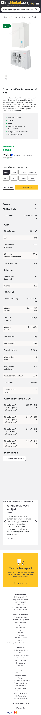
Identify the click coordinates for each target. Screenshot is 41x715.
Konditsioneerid (20, 588)
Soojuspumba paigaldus (20, 621)
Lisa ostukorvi (27, 187)
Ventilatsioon (20, 593)
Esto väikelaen (20, 656)
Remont (20, 631)
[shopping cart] (32, 3)
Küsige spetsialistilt (20, 615)
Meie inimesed (20, 641)
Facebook (20, 570)
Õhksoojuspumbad (20, 582)
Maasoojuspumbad (20, 590)
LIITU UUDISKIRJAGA (20, 669)
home (6, 17)
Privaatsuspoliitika (20, 648)
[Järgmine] (36, 487)
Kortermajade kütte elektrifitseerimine (20, 608)
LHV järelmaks (20, 661)
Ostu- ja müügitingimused (20, 646)
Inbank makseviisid (20, 664)
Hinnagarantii (21, 628)
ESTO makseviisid (20, 659)
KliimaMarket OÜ (20, 562)
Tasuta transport (20, 626)
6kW (6, 172)
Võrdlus (20, 606)
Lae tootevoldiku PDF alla (14, 459)
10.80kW (22, 172)
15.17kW (22, 178)
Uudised (20, 643)
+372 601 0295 (20, 567)
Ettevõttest (20, 638)
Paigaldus (20, 600)
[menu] (38, 3)
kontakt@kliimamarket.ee (20, 573)
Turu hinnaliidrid (20, 603)
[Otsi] (20, 9)
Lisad (20, 595)
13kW (6, 178)
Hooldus (20, 598)
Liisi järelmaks (20, 651)
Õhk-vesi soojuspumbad (20, 585)
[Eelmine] (5, 487)
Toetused (20, 623)
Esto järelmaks (20, 654)
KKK (20, 618)
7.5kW (14, 172)
